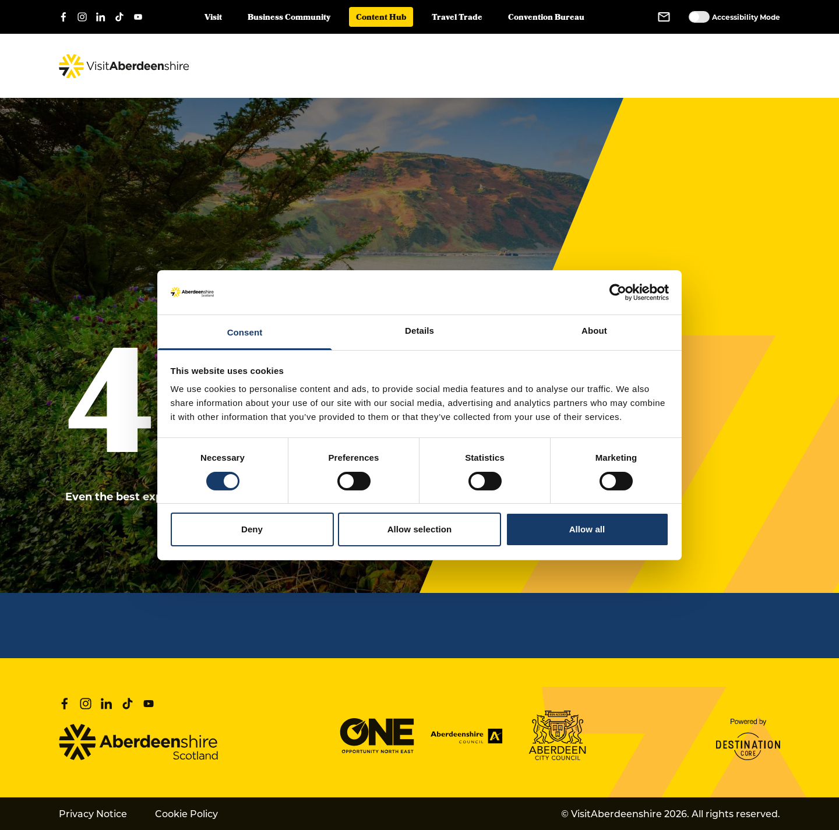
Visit (213, 18)
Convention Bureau (546, 18)
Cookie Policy (186, 813)
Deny (252, 529)
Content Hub (381, 18)
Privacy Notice (93, 813)
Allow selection (419, 529)
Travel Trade (457, 18)
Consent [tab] (245, 332)
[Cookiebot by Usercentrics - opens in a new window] (618, 292)
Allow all (587, 529)
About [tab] (594, 330)
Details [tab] (419, 330)
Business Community (289, 18)
